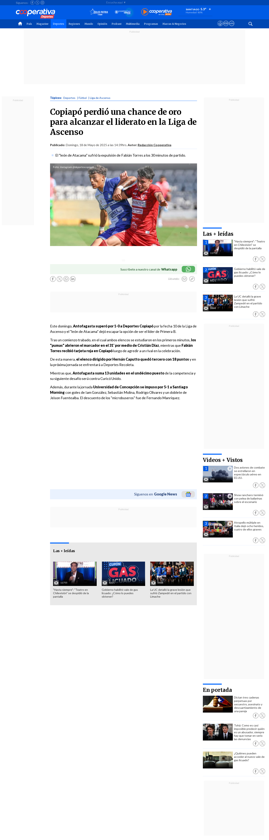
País (29, 23)
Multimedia (133, 23)
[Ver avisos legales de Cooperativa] (220, 27)
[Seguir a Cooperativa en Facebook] (32, 2)
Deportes (58, 23)
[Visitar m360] (226, 27)
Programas (151, 23)
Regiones (74, 23)
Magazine (42, 23)
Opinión (102, 23)
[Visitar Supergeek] (231, 27)
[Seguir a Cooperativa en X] (37, 2)
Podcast (116, 23)
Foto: (56, 167)
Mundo (88, 23)
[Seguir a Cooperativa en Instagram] (42, 2)
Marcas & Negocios (174, 23)
